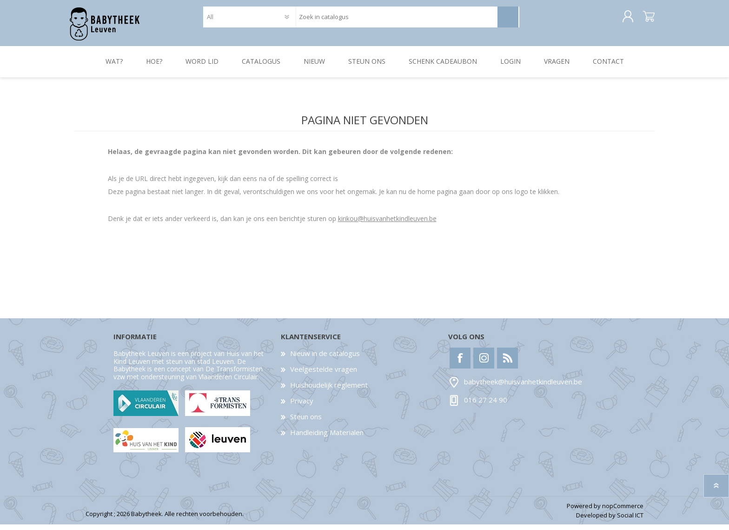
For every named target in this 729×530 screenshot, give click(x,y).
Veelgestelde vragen (323, 374)
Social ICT (630, 521)
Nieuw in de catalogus (325, 358)
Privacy (301, 406)
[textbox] (396, 19)
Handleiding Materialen (327, 438)
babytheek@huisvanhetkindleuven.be (523, 387)
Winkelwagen (644, 19)
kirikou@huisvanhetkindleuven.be (387, 224)
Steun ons (306, 422)
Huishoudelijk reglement (329, 390)
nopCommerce (622, 511)
